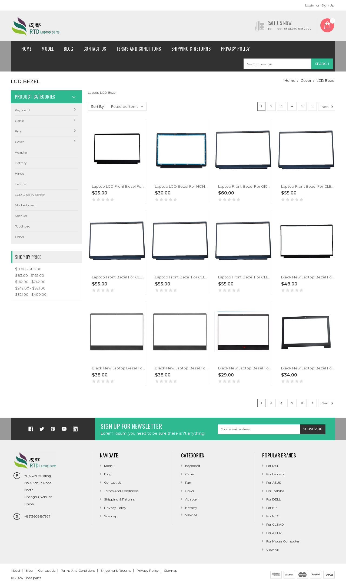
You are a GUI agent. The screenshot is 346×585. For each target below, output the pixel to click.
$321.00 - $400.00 (30, 294)
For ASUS (273, 482)
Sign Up (328, 5)
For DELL (273, 499)
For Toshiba (275, 491)
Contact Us (95, 49)
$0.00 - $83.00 (28, 269)
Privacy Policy (235, 49)
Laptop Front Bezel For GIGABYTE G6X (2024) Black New (269, 186)
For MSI (272, 466)
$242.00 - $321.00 (30, 288)
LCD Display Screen (30, 195)
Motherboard (25, 205)
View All (272, 550)
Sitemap (110, 516)
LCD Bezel (326, 80)
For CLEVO (275, 524)
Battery (21, 163)
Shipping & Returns (191, 49)
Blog (68, 49)
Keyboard (22, 110)
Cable (19, 121)
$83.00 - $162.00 (29, 275)
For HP (271, 508)
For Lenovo (275, 474)
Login (309, 5)
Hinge (19, 173)
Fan (18, 131)
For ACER (274, 533)
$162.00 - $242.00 (30, 282)
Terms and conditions (139, 49)
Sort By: (98, 106)
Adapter (21, 152)
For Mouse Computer (283, 541)
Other (19, 237)
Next (328, 106)
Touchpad (22, 226)
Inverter (21, 184)
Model (48, 49)
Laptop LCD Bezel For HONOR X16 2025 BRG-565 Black (204, 186)
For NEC (272, 516)
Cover (306, 80)
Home (26, 49)
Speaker (21, 216)
